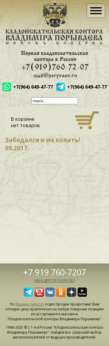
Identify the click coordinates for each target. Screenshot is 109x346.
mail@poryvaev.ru (54, 280)
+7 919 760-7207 (54, 272)
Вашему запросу (29, 304)
